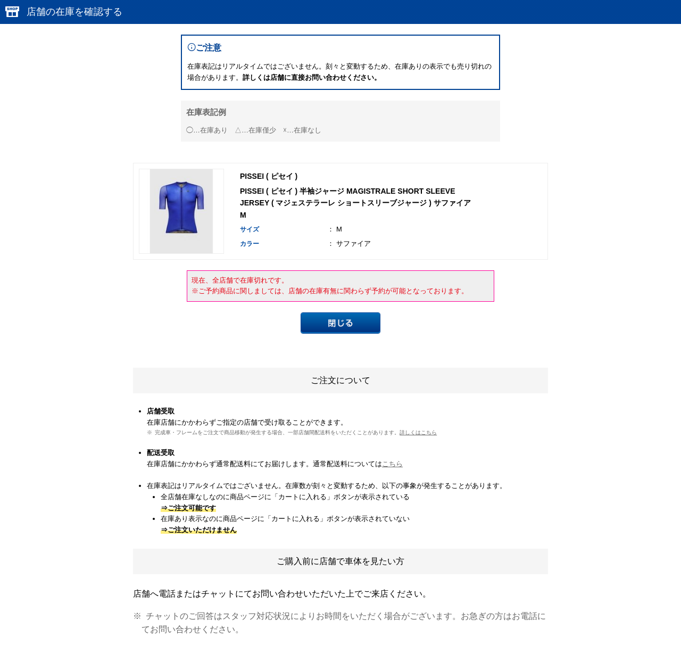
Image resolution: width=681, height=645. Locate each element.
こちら (392, 464)
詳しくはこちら (418, 432)
